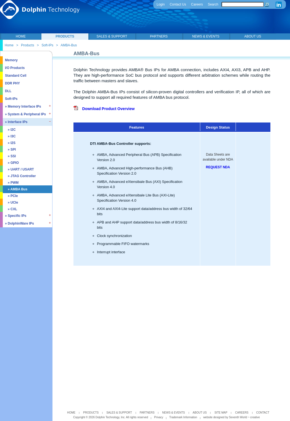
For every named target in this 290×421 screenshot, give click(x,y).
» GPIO (13, 163)
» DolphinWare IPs (19, 223)
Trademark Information (183, 417)
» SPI (12, 149)
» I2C (12, 130)
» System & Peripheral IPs (25, 114)
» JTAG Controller (22, 176)
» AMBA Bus (17, 189)
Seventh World (238, 417)
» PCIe (13, 196)
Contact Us (178, 4)
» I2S (11, 143)
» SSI (12, 156)
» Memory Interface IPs (23, 106)
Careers (197, 4)
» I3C (12, 136)
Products (27, 45)
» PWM (13, 183)
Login (161, 4)
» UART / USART (21, 169)
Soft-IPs (47, 45)
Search (213, 4)
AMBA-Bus (68, 45)
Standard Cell (15, 76)
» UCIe (13, 202)
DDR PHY (12, 83)
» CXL (12, 209)
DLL (8, 91)
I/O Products (15, 68)
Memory (11, 60)
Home (9, 45)
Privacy (158, 417)
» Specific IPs (15, 216)
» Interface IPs (16, 122)
